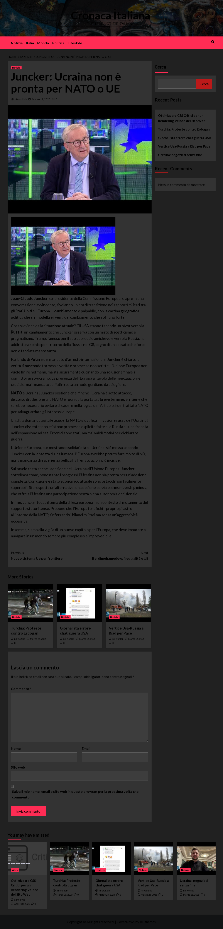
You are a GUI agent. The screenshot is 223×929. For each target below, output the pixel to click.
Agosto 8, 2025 (22, 903)
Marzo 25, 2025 (38, 638)
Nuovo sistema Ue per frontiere (45, 555)
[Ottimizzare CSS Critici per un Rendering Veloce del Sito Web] (27, 858)
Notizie (17, 43)
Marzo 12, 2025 (41, 99)
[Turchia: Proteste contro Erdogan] (30, 603)
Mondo (43, 43)
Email (87, 748)
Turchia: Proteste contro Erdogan (184, 129)
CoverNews (126, 922)
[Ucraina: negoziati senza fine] (196, 858)
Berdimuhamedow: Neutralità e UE (113, 555)
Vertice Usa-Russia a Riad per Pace (184, 146)
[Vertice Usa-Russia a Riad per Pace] (128, 603)
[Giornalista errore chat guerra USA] (79, 603)
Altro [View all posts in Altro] (15, 870)
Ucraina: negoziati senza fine (180, 155)
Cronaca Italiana (110, 15)
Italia (30, 43)
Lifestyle (75, 43)
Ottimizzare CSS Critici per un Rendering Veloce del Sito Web (182, 118)
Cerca (160, 67)
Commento (21, 688)
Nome (17, 748)
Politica (58, 43)
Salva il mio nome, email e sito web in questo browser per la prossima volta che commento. (75, 794)
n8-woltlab (21, 99)
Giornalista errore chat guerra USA (184, 138)
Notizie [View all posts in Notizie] (16, 67)
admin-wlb (19, 899)
